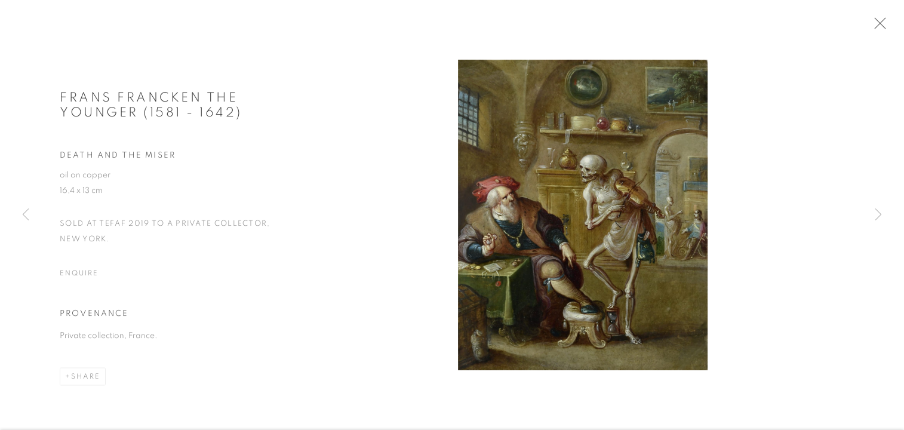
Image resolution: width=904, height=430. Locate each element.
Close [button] (879, 27)
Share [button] (85, 379)
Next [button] (878, 215)
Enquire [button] (79, 276)
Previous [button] (25, 215)
